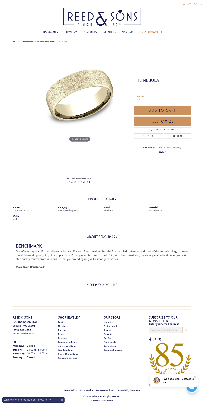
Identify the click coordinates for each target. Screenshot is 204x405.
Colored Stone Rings (68, 353)
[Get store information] (23, 333)
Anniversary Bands (67, 346)
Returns (177, 136)
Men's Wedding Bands (46, 41)
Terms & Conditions (105, 390)
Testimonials (110, 342)
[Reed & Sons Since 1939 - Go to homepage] (102, 14)
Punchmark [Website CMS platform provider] (107, 400)
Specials (127, 32)
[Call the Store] (22, 329)
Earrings (62, 322)
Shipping (148, 136)
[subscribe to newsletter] (186, 330)
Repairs (107, 330)
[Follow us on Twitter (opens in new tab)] (160, 339)
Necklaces (63, 326)
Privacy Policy (86, 390)
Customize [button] (163, 121)
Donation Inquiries (113, 349)
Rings (61, 334)
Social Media (110, 346)
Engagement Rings (67, 342)
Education (108, 334)
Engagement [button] (50, 32)
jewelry (16, 41)
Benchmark (109, 210)
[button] (184, 4)
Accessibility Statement (129, 390)
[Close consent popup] (62, 400)
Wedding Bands (28, 41)
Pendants (62, 338)
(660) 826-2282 (151, 32)
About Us (109, 32)
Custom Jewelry (111, 326)
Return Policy (70, 390)
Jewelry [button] (71, 32)
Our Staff (108, 338)
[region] (79, 111)
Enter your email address (164, 324)
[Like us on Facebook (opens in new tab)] (150, 339)
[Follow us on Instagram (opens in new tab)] (154, 339)
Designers (90, 32)
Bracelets (62, 330)
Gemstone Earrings (67, 357)
